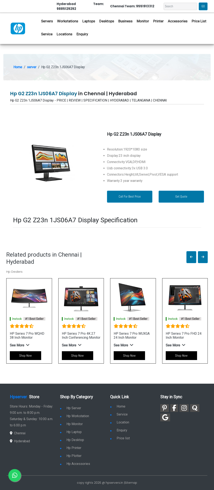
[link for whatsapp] (14, 475)
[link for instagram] (184, 408)
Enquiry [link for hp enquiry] (82, 34)
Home (17, 67)
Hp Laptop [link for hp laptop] (71, 432)
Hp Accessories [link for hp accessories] (75, 464)
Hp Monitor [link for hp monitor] (71, 424)
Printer (158, 21)
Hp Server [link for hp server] (70, 408)
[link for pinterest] (164, 408)
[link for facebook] (174, 408)
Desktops (106, 21)
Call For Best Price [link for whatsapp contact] (130, 196)
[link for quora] (194, 408)
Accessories (177, 21)
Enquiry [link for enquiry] (118, 430)
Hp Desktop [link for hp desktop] (72, 440)
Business (125, 21)
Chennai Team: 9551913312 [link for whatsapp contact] (132, 6)
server (31, 67)
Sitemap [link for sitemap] (131, 483)
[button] (191, 257)
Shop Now (25, 355)
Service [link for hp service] (46, 34)
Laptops (88, 21)
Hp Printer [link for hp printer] (70, 448)
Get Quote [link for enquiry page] (181, 196)
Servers (47, 21)
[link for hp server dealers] (18, 28)
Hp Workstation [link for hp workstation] (74, 416)
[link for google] (165, 417)
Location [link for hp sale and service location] (119, 422)
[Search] (180, 6)
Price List (199, 21)
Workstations (67, 21)
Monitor (143, 21)
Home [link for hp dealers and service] (117, 406)
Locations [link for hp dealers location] (64, 34)
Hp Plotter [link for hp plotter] (71, 456)
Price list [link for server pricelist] (120, 438)
